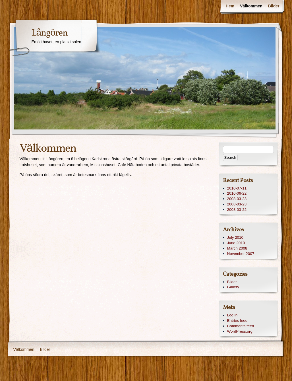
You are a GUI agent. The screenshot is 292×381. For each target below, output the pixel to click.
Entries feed (237, 320)
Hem (230, 6)
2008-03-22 (237, 209)
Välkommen (251, 6)
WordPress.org (239, 331)
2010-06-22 (237, 193)
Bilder (273, 6)
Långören (50, 33)
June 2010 (236, 243)
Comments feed (240, 326)
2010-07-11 (237, 188)
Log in (232, 315)
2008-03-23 (237, 199)
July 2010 (235, 237)
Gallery (233, 287)
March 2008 (237, 248)
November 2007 (240, 254)
